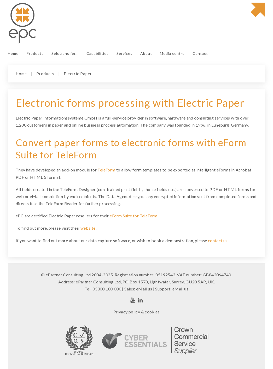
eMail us (144, 288)
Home (13, 53)
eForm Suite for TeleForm (134, 215)
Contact (200, 53)
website (88, 227)
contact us (218, 240)
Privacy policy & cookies (136, 311)
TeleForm (106, 169)
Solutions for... (65, 53)
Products (35, 53)
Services (124, 53)
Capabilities (97, 53)
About (146, 53)
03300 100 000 (106, 288)
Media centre (172, 53)
